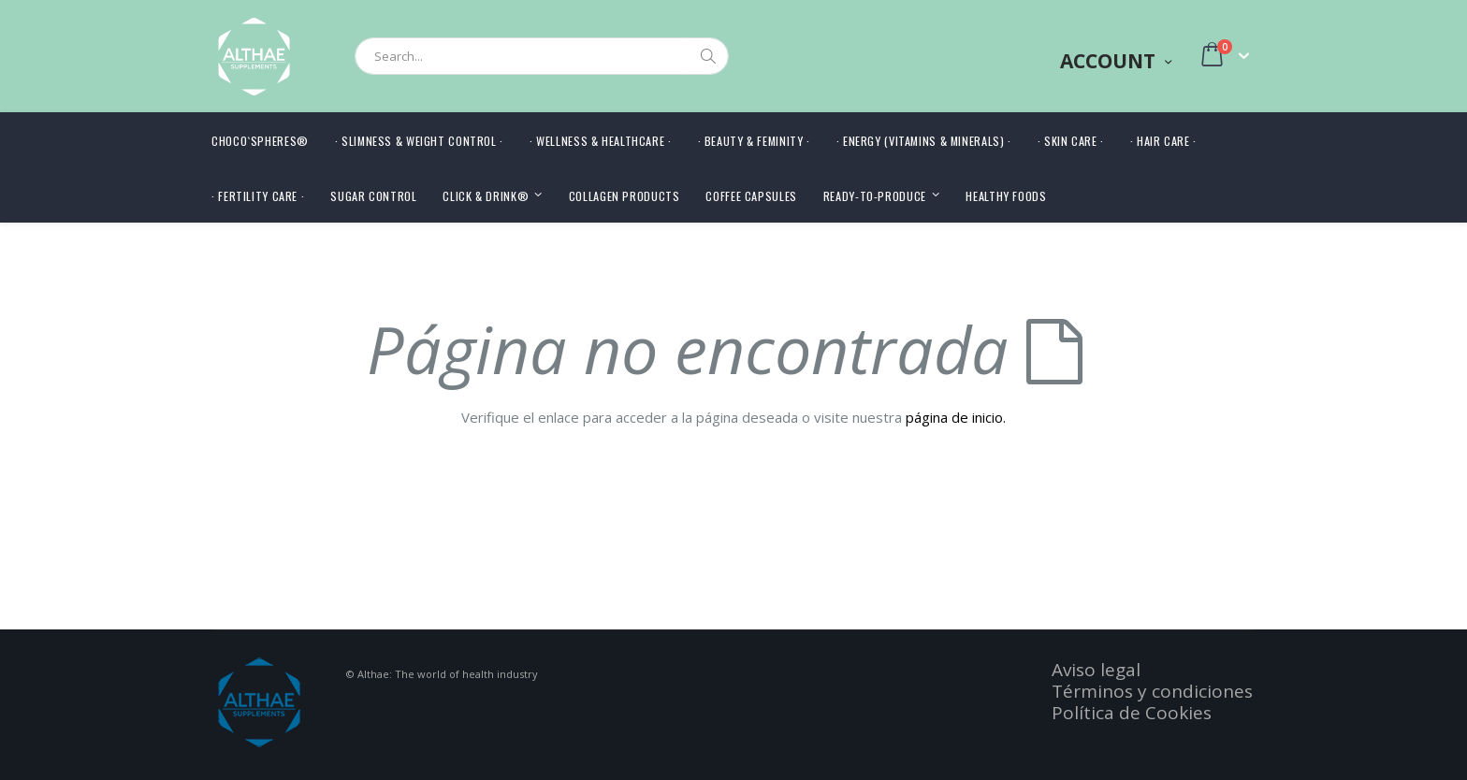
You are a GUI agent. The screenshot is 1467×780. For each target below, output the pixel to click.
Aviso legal (1096, 669)
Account (1107, 61)
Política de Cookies (1132, 713)
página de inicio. (956, 417)
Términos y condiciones (1152, 691)
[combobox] (542, 56)
